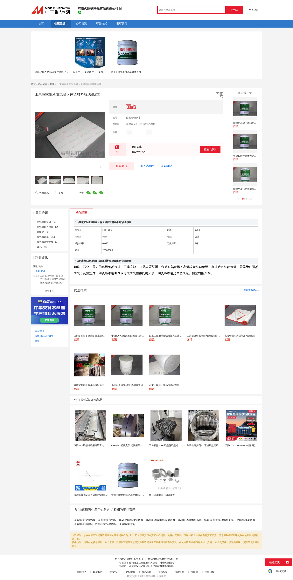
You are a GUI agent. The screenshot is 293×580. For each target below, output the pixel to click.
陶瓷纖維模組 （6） (47, 221)
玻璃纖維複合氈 (245, 520)
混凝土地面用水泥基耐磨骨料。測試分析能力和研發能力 (140, 72)
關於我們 (81, 572)
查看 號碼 (210, 149)
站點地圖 (130, 572)
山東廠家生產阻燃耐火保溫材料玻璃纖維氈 (151, 562)
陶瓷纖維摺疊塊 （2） (48, 242)
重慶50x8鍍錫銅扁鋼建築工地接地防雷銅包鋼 (97, 445)
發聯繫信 (121, 166)
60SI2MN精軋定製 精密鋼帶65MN (128, 445)
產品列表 (42, 84)
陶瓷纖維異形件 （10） (49, 226)
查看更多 (49, 291)
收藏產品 (42, 192)
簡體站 (194, 572)
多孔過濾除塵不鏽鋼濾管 (162, 495)
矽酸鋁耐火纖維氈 (106, 524)
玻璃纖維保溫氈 (107, 520)
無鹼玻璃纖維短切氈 (131, 520)
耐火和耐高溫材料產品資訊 (129, 559)
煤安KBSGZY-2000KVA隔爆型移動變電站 (246, 445)
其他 (52, 84)
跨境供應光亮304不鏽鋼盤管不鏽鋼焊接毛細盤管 (212, 445)
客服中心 (114, 572)
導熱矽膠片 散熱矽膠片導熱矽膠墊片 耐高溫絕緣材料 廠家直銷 (67, 72)
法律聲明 (179, 572)
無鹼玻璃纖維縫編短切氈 (219, 520)
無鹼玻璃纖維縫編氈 (190, 520)
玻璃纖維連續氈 (83, 524)
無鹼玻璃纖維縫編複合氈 (160, 520)
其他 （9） (42, 247)
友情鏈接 (209, 572)
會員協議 (163, 572)
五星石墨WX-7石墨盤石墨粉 (163, 445)
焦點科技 (150, 576)
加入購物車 (147, 166)
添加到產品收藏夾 (44, 336)
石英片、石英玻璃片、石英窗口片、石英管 (95, 72)
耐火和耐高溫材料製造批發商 (163, 559)
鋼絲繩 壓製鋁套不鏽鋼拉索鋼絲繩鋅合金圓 (96, 495)
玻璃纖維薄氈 (127, 524)
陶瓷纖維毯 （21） (46, 237)
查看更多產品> (251, 290)
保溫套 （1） (43, 231)
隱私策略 (146, 572)
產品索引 (39, 331)
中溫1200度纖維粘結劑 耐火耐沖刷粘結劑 (254, 156)
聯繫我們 (97, 572)
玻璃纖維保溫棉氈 (84, 520)
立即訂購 (166, 166)
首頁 (33, 84)
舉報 (59, 192)
